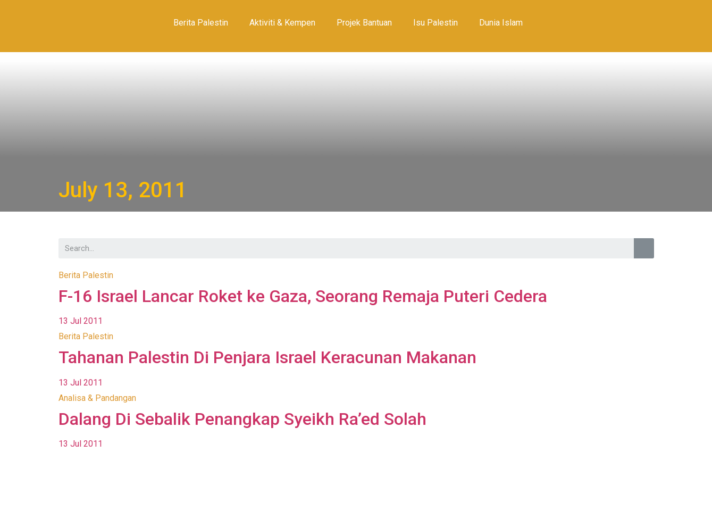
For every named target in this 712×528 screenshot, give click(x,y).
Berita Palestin (200, 23)
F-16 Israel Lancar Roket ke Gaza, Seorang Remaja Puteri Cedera (302, 296)
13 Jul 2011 (80, 321)
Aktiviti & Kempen (282, 23)
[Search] (644, 248)
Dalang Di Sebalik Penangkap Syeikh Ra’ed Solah (242, 419)
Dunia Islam (501, 23)
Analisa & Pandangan (97, 398)
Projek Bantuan (364, 23)
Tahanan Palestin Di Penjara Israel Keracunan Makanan (267, 357)
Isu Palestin (435, 23)
